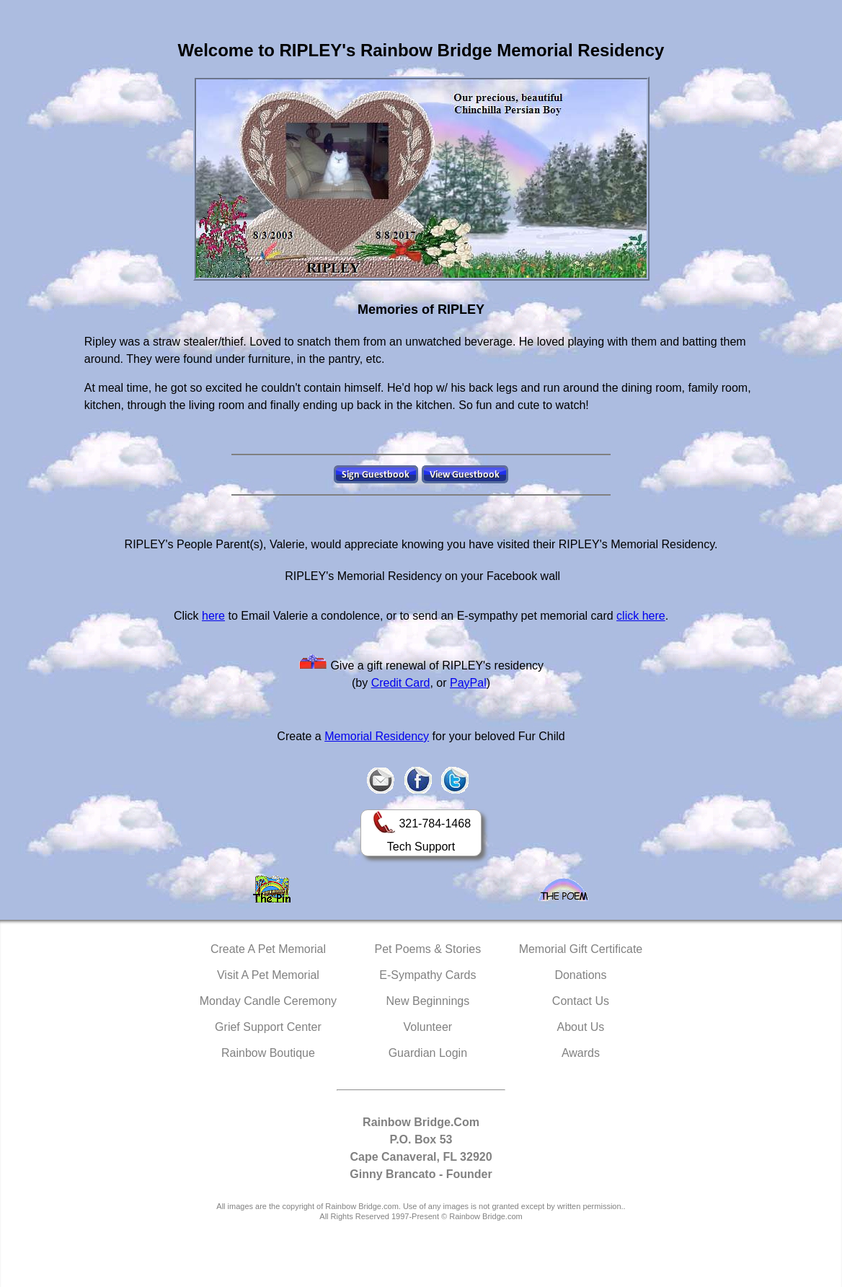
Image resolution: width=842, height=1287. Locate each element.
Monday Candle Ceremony (268, 1001)
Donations (580, 975)
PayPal (468, 683)
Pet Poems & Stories (428, 949)
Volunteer (428, 1027)
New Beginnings (428, 1001)
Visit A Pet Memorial (268, 975)
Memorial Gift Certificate (581, 949)
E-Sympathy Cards (427, 975)
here (213, 616)
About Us (581, 1027)
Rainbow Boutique (268, 1053)
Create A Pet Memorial (268, 949)
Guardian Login (428, 1053)
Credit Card (400, 683)
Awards (581, 1053)
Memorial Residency (376, 736)
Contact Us (580, 1001)
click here (640, 616)
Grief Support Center (268, 1027)
